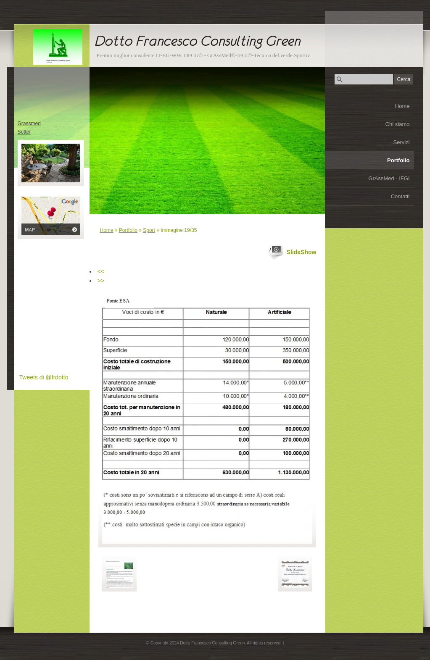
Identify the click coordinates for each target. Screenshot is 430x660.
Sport (149, 230)
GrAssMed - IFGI (388, 178)
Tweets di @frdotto (44, 377)
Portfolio (398, 160)
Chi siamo (397, 124)
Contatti (400, 196)
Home (402, 106)
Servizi (401, 142)
